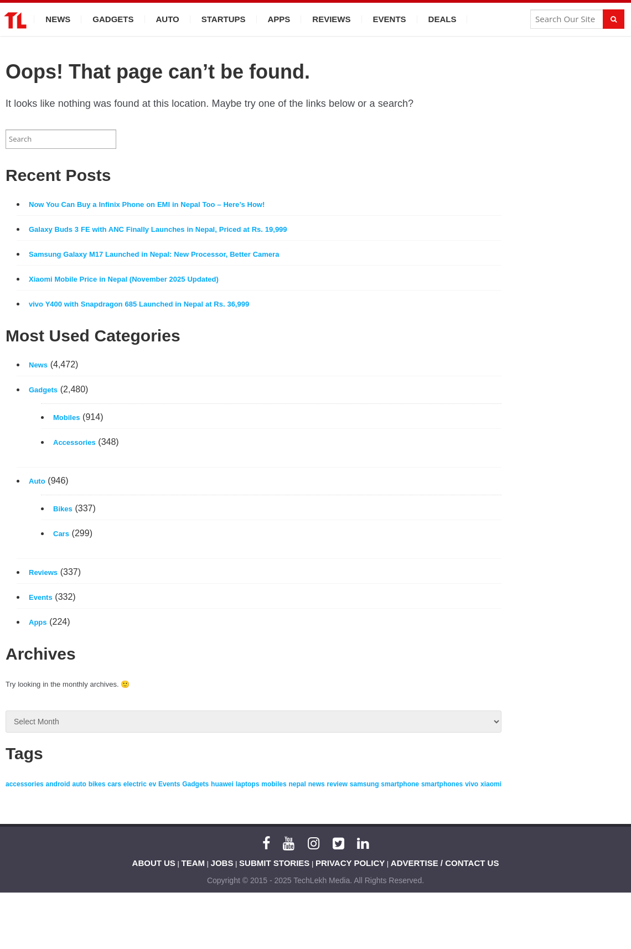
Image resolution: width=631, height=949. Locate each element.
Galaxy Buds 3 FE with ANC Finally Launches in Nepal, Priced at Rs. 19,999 (158, 229)
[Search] (613, 19)
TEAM (193, 863)
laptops (248, 784)
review (337, 784)
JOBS (222, 863)
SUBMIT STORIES (274, 863)
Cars (61, 534)
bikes (97, 784)
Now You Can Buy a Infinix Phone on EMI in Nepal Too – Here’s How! (147, 204)
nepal (297, 784)
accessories (25, 784)
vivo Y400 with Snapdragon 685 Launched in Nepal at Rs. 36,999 (139, 304)
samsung (364, 784)
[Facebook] (266, 843)
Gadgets (112, 19)
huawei (222, 784)
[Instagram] (313, 843)
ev (152, 784)
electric (135, 784)
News (57, 19)
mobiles (273, 784)
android (58, 784)
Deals (442, 19)
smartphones (442, 784)
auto (79, 784)
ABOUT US (153, 863)
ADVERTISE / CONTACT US (445, 863)
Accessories (74, 442)
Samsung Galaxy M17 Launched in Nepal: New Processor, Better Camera (154, 254)
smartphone (400, 784)
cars (114, 784)
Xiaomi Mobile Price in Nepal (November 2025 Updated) (124, 279)
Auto (167, 19)
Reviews (331, 19)
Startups (223, 19)
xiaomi (490, 784)
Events (389, 19)
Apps (279, 19)
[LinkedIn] (363, 843)
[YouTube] (288, 843)
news (316, 784)
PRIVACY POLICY (350, 863)
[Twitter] (338, 843)
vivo (471, 784)
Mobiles (66, 417)
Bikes (63, 509)
